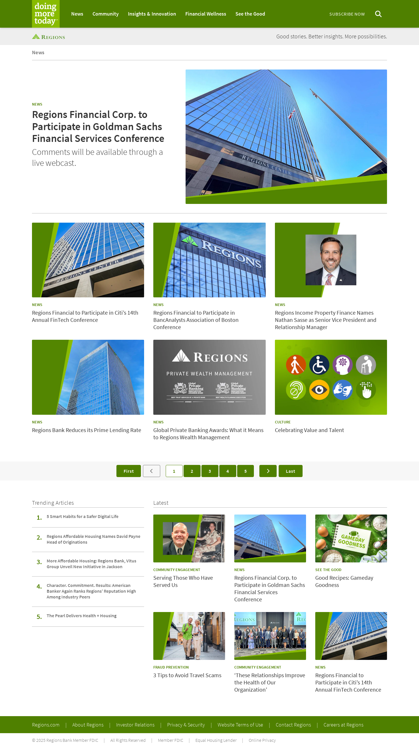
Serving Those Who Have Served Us (183, 581)
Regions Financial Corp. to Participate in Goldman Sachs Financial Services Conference (98, 126)
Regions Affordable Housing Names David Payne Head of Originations (93, 539)
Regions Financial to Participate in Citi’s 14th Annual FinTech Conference (85, 316)
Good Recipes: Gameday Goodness (344, 581)
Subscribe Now (347, 14)
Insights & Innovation (152, 13)
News (77, 13)
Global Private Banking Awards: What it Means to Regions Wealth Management (208, 433)
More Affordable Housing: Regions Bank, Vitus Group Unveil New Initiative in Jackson (91, 563)
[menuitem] (77, 14)
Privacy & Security (186, 724)
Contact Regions (294, 724)
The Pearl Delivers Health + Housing (81, 615)
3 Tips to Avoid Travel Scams (187, 675)
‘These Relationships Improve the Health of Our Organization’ (269, 682)
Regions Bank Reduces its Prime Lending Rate (86, 429)
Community (106, 13)
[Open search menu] (378, 14)
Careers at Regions (343, 724)
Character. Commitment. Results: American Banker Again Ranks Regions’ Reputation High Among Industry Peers (91, 591)
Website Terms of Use (241, 724)
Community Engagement (176, 569)
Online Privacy (262, 740)
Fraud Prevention (171, 667)
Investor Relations (136, 724)
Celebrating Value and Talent (309, 429)
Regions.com (46, 724)
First (129, 471)
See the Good (250, 13)
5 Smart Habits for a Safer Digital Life (82, 516)
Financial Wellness (205, 13)
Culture (283, 422)
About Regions (88, 724)
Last (290, 471)
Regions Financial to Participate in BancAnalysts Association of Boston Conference (196, 320)
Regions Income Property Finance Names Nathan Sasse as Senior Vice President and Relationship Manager (325, 320)
